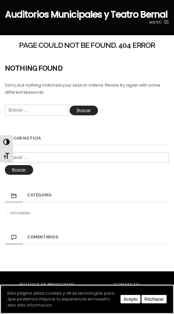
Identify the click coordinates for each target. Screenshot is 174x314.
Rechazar (154, 299)
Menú (159, 22)
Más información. (35, 305)
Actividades (20, 212)
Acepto (130, 299)
